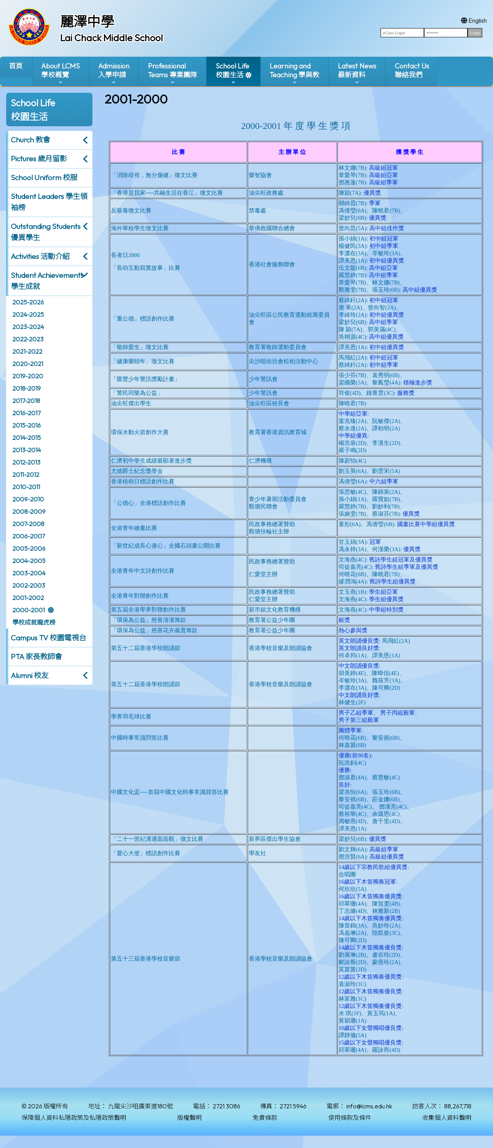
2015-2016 (26, 425)
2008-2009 (28, 511)
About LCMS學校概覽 (60, 74)
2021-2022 (27, 351)
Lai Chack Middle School (111, 38)
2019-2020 (27, 376)
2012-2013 (26, 462)
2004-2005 (28, 561)
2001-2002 (28, 598)
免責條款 (265, 1117)
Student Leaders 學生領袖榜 (49, 202)
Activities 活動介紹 (40, 256)
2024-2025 (28, 314)
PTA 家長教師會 (36, 656)
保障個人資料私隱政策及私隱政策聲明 (74, 1117)
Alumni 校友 (30, 675)
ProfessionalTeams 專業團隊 (172, 74)
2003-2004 (28, 573)
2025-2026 (28, 302)
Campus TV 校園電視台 (48, 637)
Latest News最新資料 (357, 74)
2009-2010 (28, 499)
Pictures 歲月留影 (39, 158)
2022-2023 (28, 339)
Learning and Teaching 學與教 (294, 74)
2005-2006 (28, 548)
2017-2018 (26, 400)
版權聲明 (189, 1117)
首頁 (16, 66)
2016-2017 (26, 413)
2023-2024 (28, 327)
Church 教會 (30, 139)
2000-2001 (28, 610)
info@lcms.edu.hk (369, 1106)
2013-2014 (26, 450)
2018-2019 (26, 388)
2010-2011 (26, 487)
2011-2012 (25, 474)
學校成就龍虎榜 (33, 622)
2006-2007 (28, 536)
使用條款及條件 (349, 1117)
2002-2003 (28, 585)
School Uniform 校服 (44, 177)
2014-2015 (26, 437)
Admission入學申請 (113, 74)
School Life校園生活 (232, 74)
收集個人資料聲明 (446, 1117)
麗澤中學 (87, 21)
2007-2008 (28, 524)
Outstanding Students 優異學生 (45, 232)
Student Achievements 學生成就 (47, 281)
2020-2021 (27, 364)
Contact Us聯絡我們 (412, 70)
